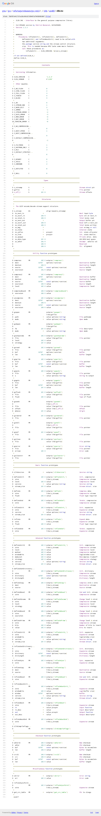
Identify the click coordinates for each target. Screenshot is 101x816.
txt (91, 812)
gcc (9, 11)
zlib (45, 11)
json (97, 812)
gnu (4, 11)
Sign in (96, 3)
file (48, 16)
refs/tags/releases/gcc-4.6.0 (26, 11)
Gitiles (13, 812)
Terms (26, 812)
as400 (52, 11)
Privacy (19, 812)
